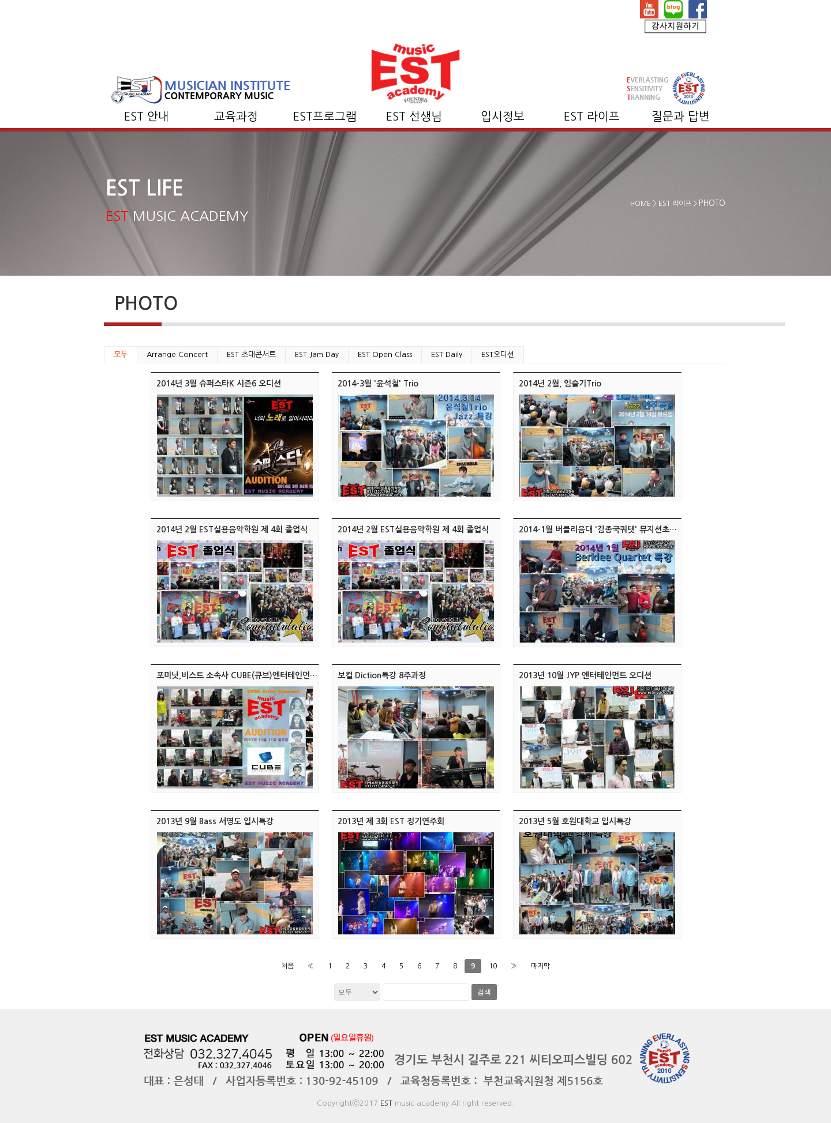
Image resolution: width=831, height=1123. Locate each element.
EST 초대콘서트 (251, 354)
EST (386, 1103)
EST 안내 (146, 116)
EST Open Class (385, 354)
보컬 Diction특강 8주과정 (382, 675)
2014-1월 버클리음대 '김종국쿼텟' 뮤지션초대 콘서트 (610, 529)
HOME (640, 203)
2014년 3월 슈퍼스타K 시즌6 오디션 (218, 384)
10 (493, 966)
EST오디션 (497, 354)
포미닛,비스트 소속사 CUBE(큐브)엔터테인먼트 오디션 (249, 675)
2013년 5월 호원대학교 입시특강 (575, 821)
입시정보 (503, 116)
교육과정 (236, 116)
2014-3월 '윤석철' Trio (378, 384)
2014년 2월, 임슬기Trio (560, 384)
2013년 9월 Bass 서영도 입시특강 (215, 821)
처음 (287, 966)
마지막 (540, 966)
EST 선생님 (414, 116)
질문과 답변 (681, 116)
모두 (121, 354)
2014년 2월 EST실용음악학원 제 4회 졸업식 (232, 529)
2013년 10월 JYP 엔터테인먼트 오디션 (585, 675)
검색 (484, 992)
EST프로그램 (325, 116)
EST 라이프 (592, 116)
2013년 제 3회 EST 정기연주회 (391, 821)
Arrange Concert (177, 354)
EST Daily (446, 354)
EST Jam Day (317, 354)
